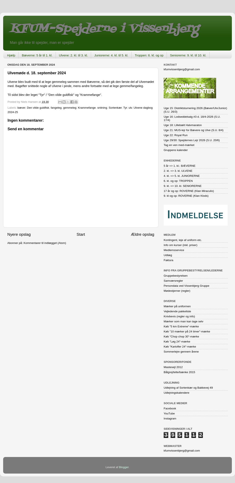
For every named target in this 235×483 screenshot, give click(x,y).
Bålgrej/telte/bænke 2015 (179, 372)
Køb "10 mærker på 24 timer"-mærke (187, 331)
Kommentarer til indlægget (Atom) (45, 243)
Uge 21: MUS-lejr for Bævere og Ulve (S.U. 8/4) (193, 130)
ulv (130, 107)
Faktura (168, 260)
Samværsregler (173, 280)
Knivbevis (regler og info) (179, 316)
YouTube (169, 413)
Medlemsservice (174, 250)
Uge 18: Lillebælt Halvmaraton (183, 125)
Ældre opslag (142, 234)
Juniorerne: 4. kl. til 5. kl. (111, 55)
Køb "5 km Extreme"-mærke (181, 326)
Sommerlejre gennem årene (181, 351)
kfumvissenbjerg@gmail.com (182, 69)
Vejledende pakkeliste (177, 311)
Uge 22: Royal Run (176, 135)
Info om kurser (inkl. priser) (180, 245)
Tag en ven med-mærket (179, 145)
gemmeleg (69, 107)
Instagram (170, 418)
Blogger (124, 467)
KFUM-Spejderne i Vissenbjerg (103, 29)
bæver (21, 107)
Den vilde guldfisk (38, 107)
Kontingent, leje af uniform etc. (183, 240)
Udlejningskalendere (176, 392)
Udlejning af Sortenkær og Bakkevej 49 (188, 387)
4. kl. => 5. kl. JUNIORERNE (182, 175)
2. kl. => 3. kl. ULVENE (178, 170)
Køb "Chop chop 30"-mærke (181, 336)
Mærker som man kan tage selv (183, 321)
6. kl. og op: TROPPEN (178, 180)
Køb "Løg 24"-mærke (177, 341)
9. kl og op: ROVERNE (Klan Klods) (186, 195)
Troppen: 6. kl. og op (149, 55)
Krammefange (87, 107)
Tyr (125, 107)
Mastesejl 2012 (173, 367)
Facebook (170, 408)
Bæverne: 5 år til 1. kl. (37, 55)
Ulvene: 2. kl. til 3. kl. (73, 55)
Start (81, 234)
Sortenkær (115, 107)
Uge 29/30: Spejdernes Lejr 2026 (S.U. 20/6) (192, 140)
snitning (102, 107)
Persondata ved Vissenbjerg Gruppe (186, 285)
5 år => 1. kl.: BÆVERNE (180, 165)
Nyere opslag (19, 234)
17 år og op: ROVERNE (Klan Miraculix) (189, 191)
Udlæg (168, 255)
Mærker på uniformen (177, 306)
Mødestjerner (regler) (177, 290)
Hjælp (11, 55)
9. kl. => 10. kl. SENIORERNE (183, 185)
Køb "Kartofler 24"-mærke (180, 346)
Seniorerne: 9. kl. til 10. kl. (188, 55)
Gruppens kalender (176, 150)
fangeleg (56, 107)
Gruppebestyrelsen (176, 275)
